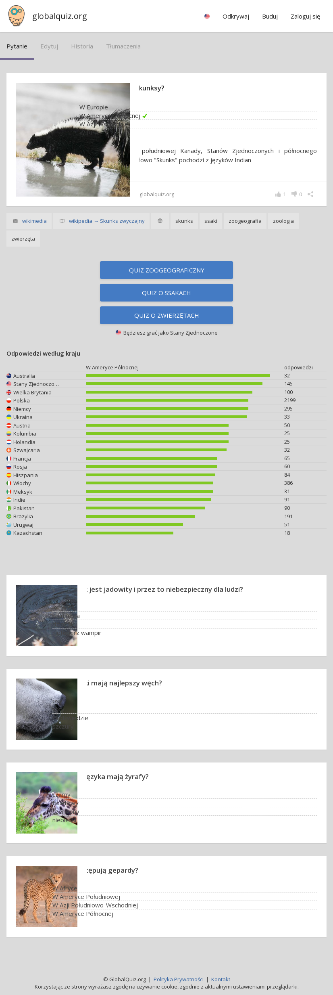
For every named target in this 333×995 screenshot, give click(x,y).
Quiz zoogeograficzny (166, 271)
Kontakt (220, 979)
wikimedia (34, 221)
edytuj (49, 46)
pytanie (16, 46)
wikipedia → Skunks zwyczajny (107, 221)
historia (82, 46)
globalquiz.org (59, 15)
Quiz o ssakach (166, 293)
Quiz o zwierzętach (166, 316)
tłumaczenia (123, 46)
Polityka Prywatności (179, 979)
